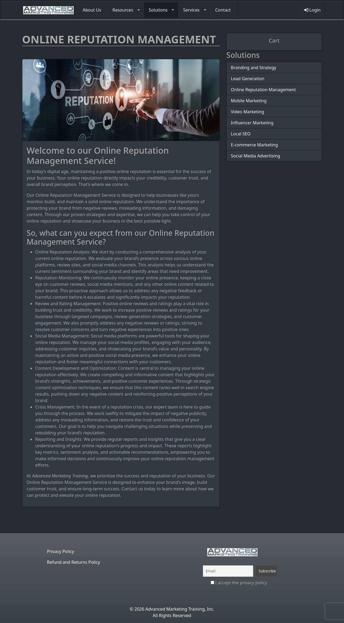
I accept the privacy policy (239, 583)
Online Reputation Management (263, 90)
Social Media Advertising (255, 156)
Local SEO (240, 134)
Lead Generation (247, 79)
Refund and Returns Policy (73, 562)
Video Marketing (247, 112)
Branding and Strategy (253, 68)
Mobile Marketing (249, 101)
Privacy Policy (60, 551)
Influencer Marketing (252, 123)
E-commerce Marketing (254, 145)
